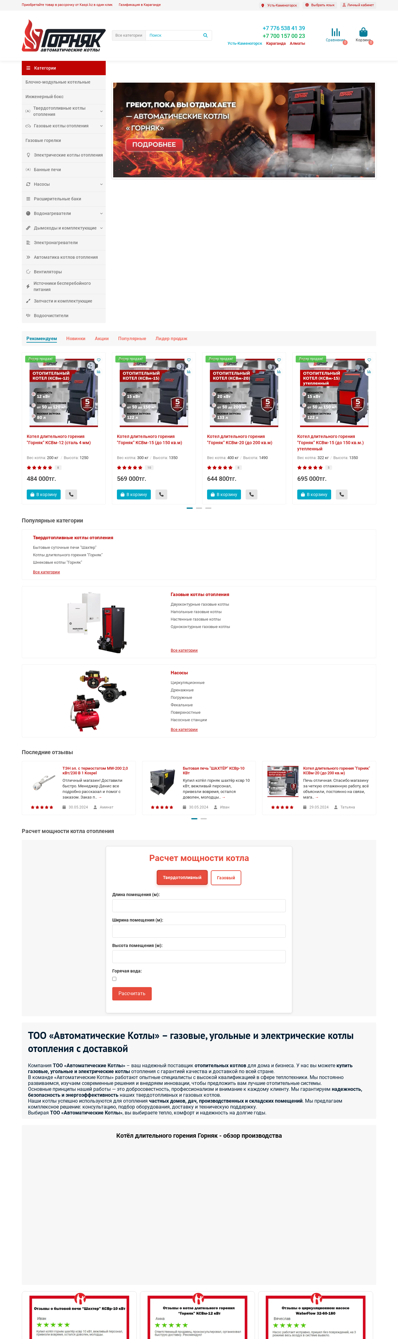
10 (149, 467)
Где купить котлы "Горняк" (46, 1258)
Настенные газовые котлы (220, 575)
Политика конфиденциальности (51, 1300)
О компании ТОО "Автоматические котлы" (61, 1284)
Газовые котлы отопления (53, 125)
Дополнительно (219, 1239)
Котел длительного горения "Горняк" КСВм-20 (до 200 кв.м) (239, 439)
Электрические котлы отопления (60, 155)
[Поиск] (179, 35)
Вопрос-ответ (34, 1250)
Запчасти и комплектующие (55, 300)
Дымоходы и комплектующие (57, 227)
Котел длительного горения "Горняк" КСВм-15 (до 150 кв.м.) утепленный (330, 442)
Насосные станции (333, 584)
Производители (126, 1267)
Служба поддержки (134, 1239)
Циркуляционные (332, 547)
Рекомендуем (41, 338)
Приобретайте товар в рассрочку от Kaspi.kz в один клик (67, 5)
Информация (36, 1239)
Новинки (76, 338)
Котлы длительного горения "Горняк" (59, 570)
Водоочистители (44, 315)
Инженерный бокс (42, 96)
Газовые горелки (41, 140)
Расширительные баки (50, 198)
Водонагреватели (45, 213)
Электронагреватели (48, 242)
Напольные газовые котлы (220, 567)
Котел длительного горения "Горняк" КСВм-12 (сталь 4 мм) (59, 439)
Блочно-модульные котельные (54, 82)
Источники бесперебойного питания (62, 286)
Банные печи (41, 169)
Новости (29, 1275)
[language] (320, 5)
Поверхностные (330, 577)
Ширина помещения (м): (137, 788)
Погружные (325, 562)
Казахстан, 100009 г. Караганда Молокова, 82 (316, 1296)
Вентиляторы (41, 271)
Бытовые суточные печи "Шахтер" (56, 557)
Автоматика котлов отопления (57, 257)
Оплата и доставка (39, 1292)
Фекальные (326, 569)
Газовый (226, 746)
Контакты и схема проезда (137, 1250)
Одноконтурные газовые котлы (218, 585)
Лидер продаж (171, 338)
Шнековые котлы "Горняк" (57, 581)
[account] (358, 5)
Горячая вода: (127, 839)
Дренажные (326, 555)
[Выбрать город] (279, 5)
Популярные (132, 338)
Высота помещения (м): (137, 814)
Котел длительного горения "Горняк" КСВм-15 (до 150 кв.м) (149, 439)
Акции (102, 338)
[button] (190, 508)
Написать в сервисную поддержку (144, 1258)
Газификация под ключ (43, 1309)
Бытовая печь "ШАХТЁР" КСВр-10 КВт (213, 639)
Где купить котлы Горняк (225, 1250)
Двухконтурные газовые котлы (218, 557)
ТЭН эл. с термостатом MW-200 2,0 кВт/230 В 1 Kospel (95, 639)
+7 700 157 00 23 (313, 1250)
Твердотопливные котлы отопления (52, 111)
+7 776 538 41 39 (314, 1258)
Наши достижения (39, 1267)
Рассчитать (132, 862)
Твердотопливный (182, 746)
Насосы (37, 184)
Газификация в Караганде (140, 5)
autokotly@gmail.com (318, 1267)
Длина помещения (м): (136, 763)
